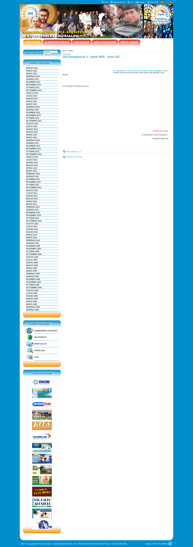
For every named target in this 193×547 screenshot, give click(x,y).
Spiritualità (40, 344)
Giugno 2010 (32, 229)
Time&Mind (162, 544)
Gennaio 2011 (32, 210)
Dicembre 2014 (33, 82)
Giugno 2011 (32, 196)
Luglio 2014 (31, 96)
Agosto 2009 (32, 257)
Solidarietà (40, 337)
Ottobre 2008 (32, 285)
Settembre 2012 (33, 154)
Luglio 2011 (31, 193)
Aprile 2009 (31, 268)
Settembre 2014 (33, 90)
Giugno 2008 (32, 296)
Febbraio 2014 (33, 107)
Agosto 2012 (32, 157)
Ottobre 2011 (32, 185)
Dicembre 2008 (33, 279)
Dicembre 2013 (33, 112)
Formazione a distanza (45, 331)
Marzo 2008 (31, 304)
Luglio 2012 (31, 160)
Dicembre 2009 (33, 246)
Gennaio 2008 (32, 310)
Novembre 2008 (33, 282)
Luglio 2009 (31, 260)
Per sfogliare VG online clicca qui (76, 86)
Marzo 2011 (31, 204)
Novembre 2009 (33, 249)
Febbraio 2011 (33, 207)
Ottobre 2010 (32, 218)
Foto (36, 357)
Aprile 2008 (31, 301)
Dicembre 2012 (33, 146)
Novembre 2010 (33, 215)
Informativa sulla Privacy (100, 544)
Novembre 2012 (33, 149)
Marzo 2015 (31, 74)
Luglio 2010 (31, 226)
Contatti (141, 2)
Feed (106, 2)
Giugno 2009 (32, 263)
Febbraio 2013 (33, 140)
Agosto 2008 (32, 290)
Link (131, 2)
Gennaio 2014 (32, 110)
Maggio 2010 (32, 232)
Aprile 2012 (31, 168)
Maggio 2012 (32, 165)
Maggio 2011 (32, 199)
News (71, 51)
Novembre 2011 (33, 182)
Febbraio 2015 (33, 76)
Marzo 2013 (31, 137)
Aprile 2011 (31, 201)
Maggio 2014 (32, 99)
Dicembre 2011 (33, 179)
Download (39, 350)
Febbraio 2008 (33, 307)
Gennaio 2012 (32, 176)
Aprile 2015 (31, 71)
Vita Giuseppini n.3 (73, 152)
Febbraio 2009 (33, 274)
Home (65, 51)
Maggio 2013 (32, 132)
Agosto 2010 (32, 224)
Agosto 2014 (32, 93)
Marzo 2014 (31, 104)
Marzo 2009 (31, 271)
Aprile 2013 (31, 135)
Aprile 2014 (31, 101)
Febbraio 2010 (33, 240)
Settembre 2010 (33, 221)
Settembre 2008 (33, 288)
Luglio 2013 (31, 126)
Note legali (154, 2)
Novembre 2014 (33, 85)
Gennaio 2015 (32, 79)
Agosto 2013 (32, 124)
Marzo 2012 (31, 171)
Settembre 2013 (33, 121)
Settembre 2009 (33, 254)
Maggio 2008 (32, 299)
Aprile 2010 (31, 235)
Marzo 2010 (31, 238)
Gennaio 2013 (32, 143)
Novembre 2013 (33, 115)
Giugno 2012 (32, 162)
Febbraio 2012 (33, 174)
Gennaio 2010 (32, 243)
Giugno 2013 (32, 129)
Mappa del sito (119, 2)
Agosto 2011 (32, 190)
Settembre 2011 (33, 187)
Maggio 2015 (32, 68)
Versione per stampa (74, 157)
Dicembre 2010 (33, 213)
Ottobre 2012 (32, 151)
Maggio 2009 (32, 265)
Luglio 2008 (31, 293)
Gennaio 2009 (32, 276)
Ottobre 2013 (32, 118)
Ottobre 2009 (32, 251)
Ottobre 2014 (32, 87)
